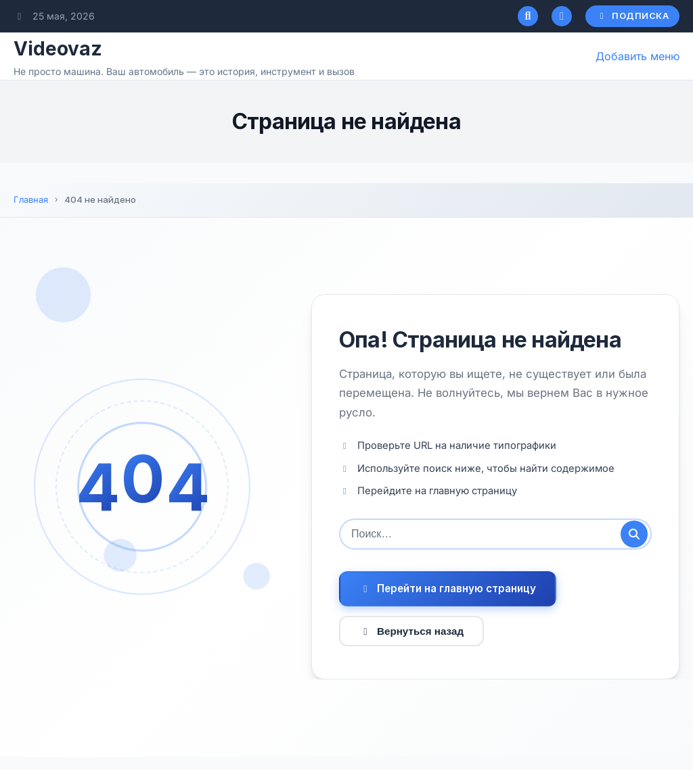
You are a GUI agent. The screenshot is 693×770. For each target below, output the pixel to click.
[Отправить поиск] (634, 534)
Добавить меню (637, 56)
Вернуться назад (411, 631)
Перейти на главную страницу (447, 588)
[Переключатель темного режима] (562, 16)
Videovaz (58, 48)
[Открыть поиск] (528, 16)
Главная (31, 199)
